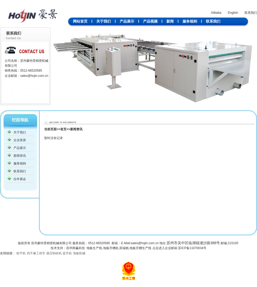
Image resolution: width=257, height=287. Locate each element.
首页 (63, 129)
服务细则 (189, 21)
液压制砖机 (54, 253)
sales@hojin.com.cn (34, 76)
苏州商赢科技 (75, 248)
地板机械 (79, 253)
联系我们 (251, 13)
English (233, 13)
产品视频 (150, 21)
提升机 (67, 253)
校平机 (21, 253)
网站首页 (80, 21)
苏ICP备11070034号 (192, 248)
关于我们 (103, 21)
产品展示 (127, 21)
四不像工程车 (36, 253)
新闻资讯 (19, 156)
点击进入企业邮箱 (164, 248)
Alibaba (216, 13)
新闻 (170, 21)
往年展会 (19, 179)
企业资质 (19, 140)
